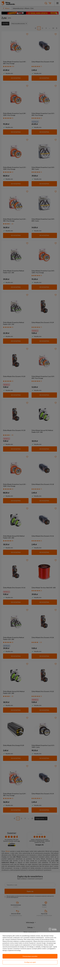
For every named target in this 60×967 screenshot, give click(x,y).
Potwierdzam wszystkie (30, 956)
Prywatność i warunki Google (37, 943)
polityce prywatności (26, 941)
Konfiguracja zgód (30, 962)
